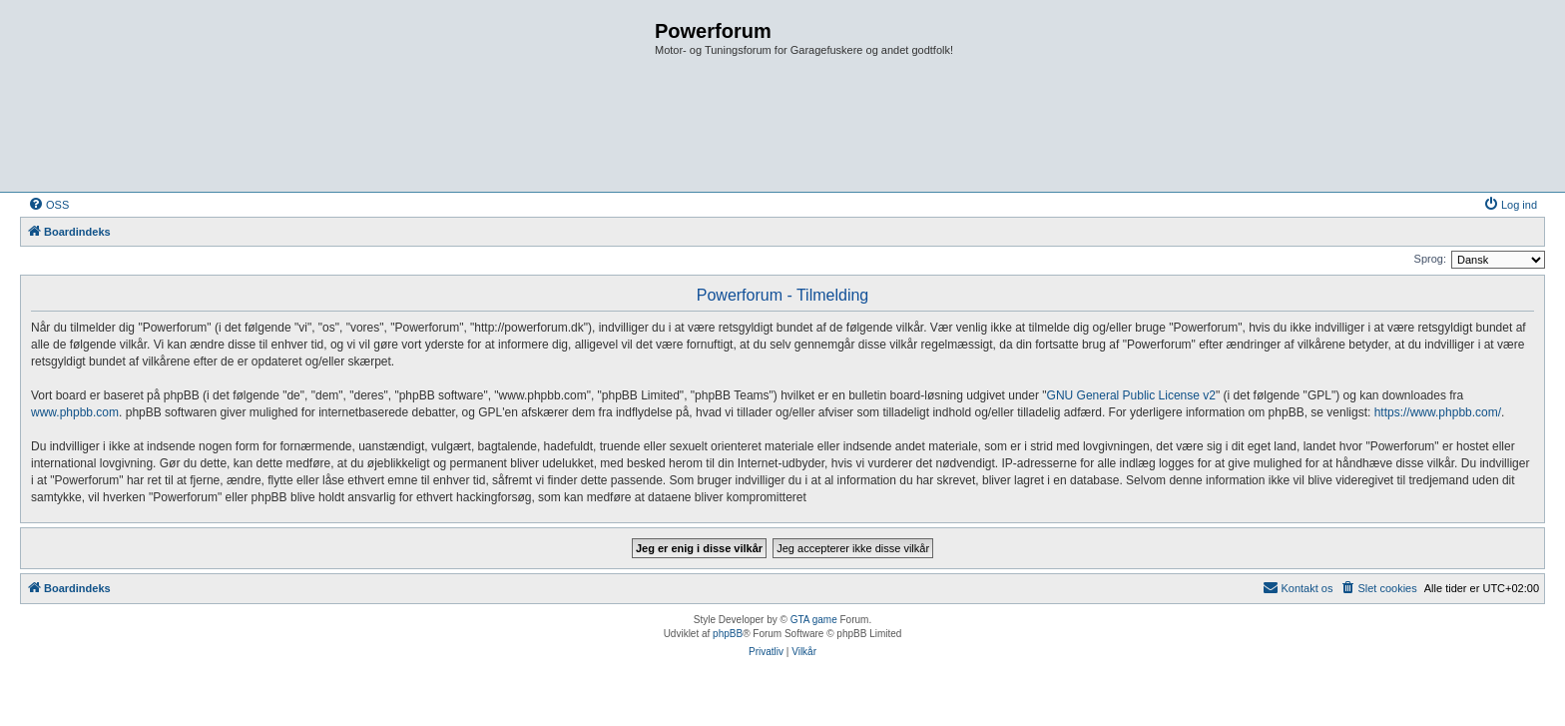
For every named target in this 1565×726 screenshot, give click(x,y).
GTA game (813, 619)
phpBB (728, 633)
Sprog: (1430, 259)
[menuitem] (48, 205)
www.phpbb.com (75, 412)
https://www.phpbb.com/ (1437, 412)
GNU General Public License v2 (1131, 395)
